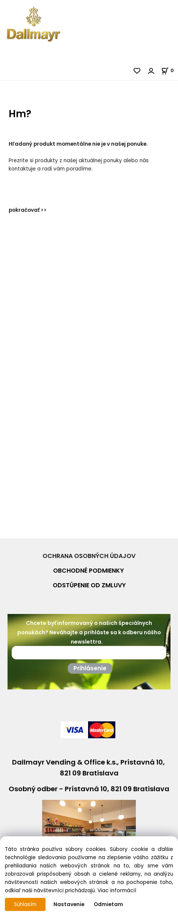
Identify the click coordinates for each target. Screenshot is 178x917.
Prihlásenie (89, 668)
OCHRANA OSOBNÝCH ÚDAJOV (89, 556)
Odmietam (108, 904)
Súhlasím (25, 904)
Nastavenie (68, 904)
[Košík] (169, 70)
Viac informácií (116, 890)
